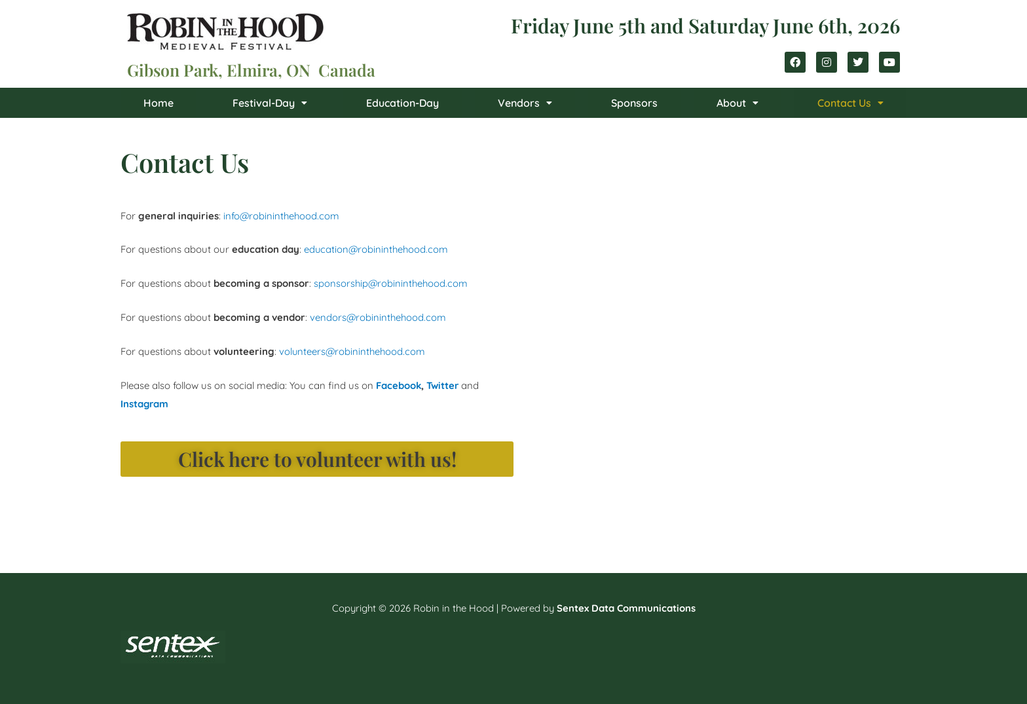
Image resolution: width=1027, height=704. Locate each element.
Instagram (145, 404)
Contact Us (850, 102)
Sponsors (634, 102)
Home (158, 102)
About (737, 102)
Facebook (399, 385)
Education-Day (402, 102)
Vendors (525, 102)
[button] (270, 103)
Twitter (443, 385)
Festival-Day (270, 102)
